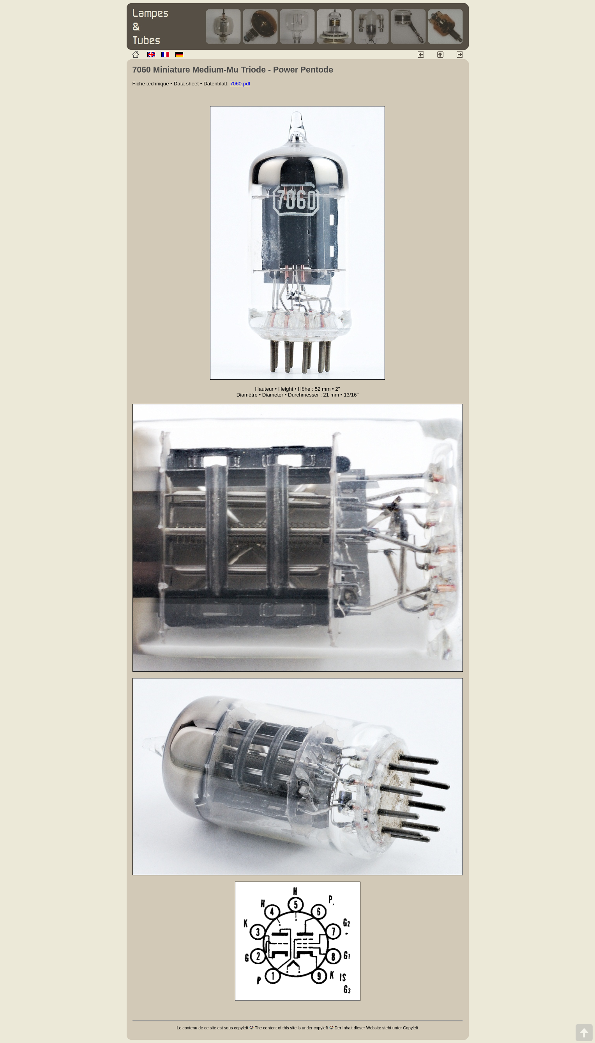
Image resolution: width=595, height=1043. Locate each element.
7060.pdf (240, 84)
